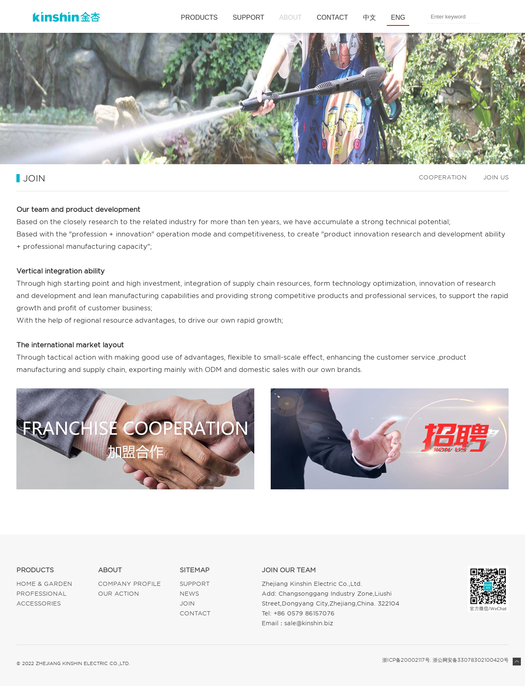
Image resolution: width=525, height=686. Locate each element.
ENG (398, 17)
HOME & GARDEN (44, 583)
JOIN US (496, 177)
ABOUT (290, 17)
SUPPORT (248, 17)
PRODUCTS (199, 17)
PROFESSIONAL (41, 593)
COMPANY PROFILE (129, 583)
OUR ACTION (118, 593)
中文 (369, 17)
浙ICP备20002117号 (406, 660)
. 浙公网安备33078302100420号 (469, 660)
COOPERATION (443, 177)
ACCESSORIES (38, 603)
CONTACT (332, 17)
